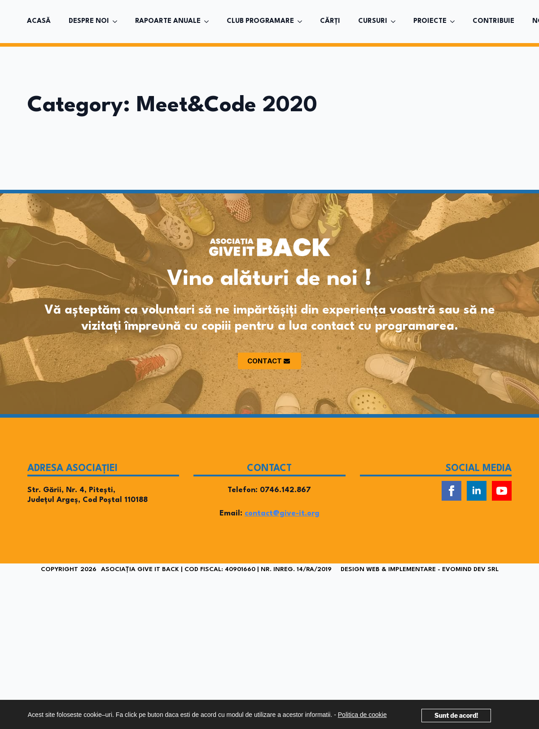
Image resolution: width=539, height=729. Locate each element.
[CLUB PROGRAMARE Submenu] (302, 21)
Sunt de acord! (456, 715)
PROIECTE (430, 21)
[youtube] (502, 491)
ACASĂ (39, 21)
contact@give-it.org (282, 513)
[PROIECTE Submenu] (455, 21)
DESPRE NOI (89, 21)
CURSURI (372, 21)
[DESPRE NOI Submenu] (117, 21)
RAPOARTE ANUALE (168, 21)
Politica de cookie (362, 714)
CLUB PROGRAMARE (260, 21)
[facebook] (451, 491)
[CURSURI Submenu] (395, 21)
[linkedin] (476, 491)
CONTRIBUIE (493, 21)
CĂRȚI (330, 21)
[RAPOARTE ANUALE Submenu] (209, 21)
